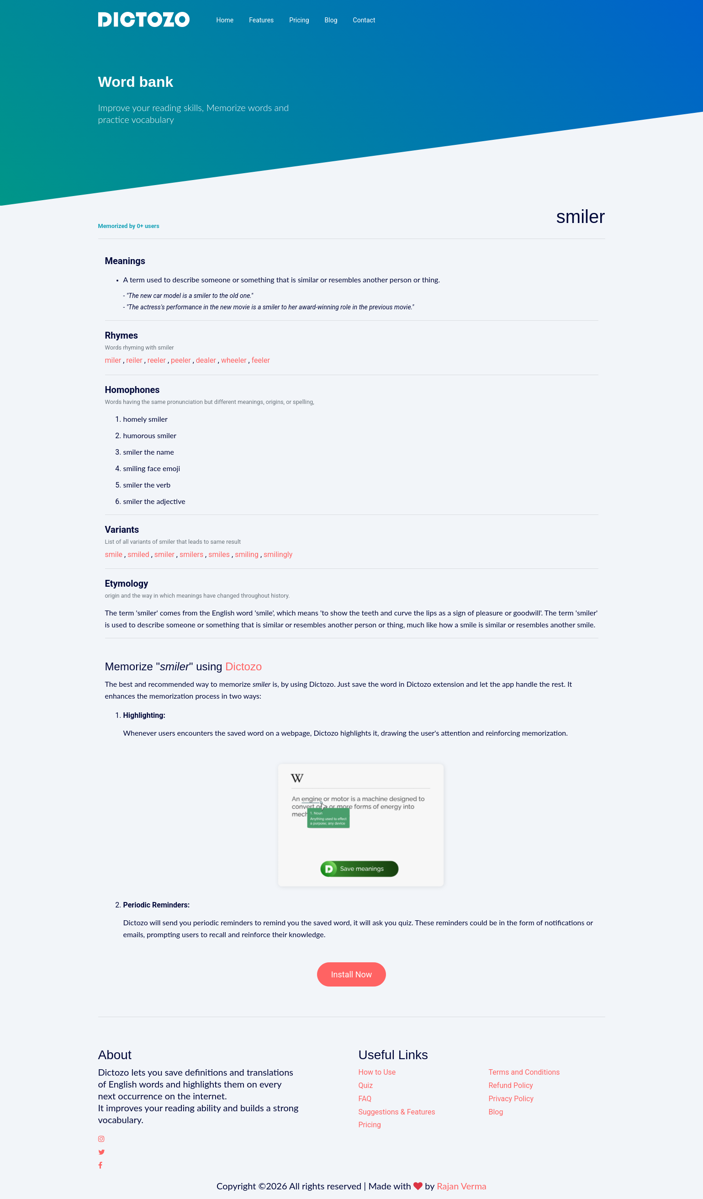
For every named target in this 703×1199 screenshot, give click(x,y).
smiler (164, 554)
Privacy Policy (511, 1098)
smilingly (278, 554)
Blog (331, 20)
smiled (138, 554)
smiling (247, 554)
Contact (364, 20)
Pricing (299, 20)
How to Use (377, 1072)
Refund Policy (511, 1085)
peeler (181, 360)
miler (113, 360)
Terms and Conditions (524, 1072)
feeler (261, 360)
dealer (206, 360)
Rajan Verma (461, 1185)
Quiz (366, 1085)
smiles (219, 554)
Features (261, 20)
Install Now (351, 974)
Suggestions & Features (397, 1112)
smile (114, 554)
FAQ (365, 1098)
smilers (191, 554)
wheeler (234, 360)
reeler (157, 360)
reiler (134, 360)
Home (224, 20)
